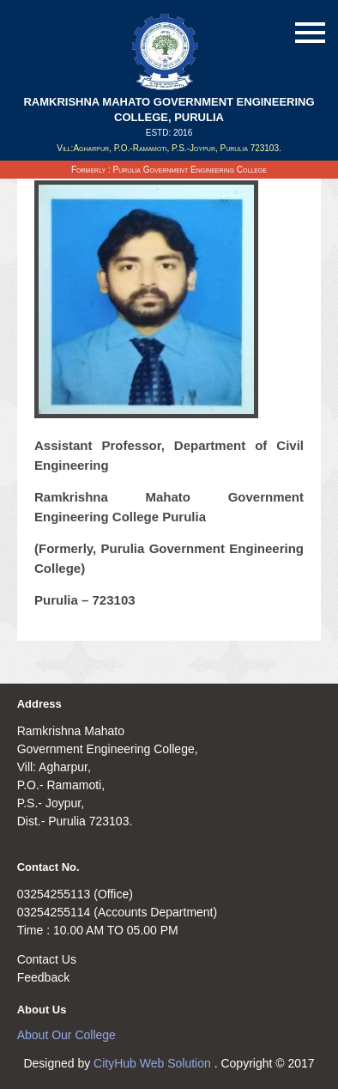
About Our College (66, 1035)
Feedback (43, 977)
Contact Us (46, 959)
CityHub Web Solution (154, 1063)
